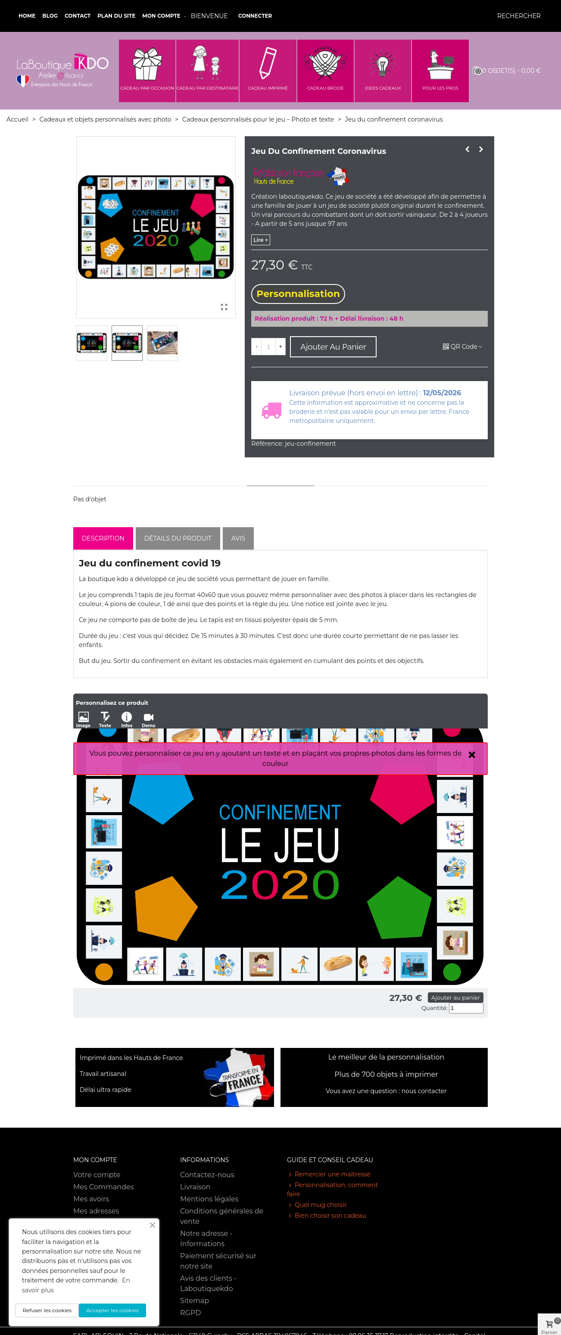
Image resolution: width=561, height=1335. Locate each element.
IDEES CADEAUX (383, 88)
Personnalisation (298, 294)
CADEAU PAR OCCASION (147, 88)
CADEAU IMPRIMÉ (268, 88)
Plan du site (116, 16)
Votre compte (96, 1175)
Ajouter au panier (455, 997)
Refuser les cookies (47, 1310)
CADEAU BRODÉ (325, 88)
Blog (50, 16)
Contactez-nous (207, 1175)
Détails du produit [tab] (178, 538)
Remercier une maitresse (329, 1174)
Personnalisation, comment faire (332, 1189)
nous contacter (424, 1091)
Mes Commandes (103, 1187)
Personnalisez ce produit (112, 702)
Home (27, 16)
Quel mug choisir (317, 1205)
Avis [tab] (238, 538)
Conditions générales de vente (221, 1216)
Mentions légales (209, 1199)
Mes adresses (96, 1211)
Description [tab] (103, 538)
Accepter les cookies (112, 1310)
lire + (260, 240)
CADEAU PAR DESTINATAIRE (207, 88)
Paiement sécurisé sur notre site (218, 1261)
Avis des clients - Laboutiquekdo (208, 1283)
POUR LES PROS (440, 88)
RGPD (190, 1313)
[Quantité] (268, 346)
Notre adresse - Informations (206, 1238)
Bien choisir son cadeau (326, 1215)
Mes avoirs (91, 1199)
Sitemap (194, 1301)
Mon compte (161, 16)
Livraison (195, 1187)
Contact (77, 16)
